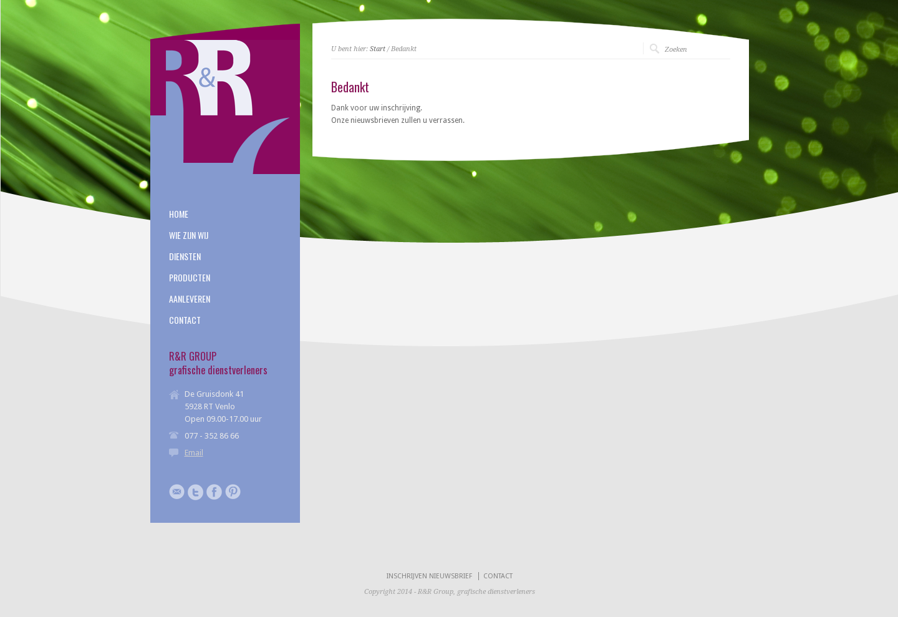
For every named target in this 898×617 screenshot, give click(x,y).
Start (377, 49)
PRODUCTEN (189, 277)
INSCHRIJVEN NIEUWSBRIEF (429, 576)
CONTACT (185, 320)
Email (194, 452)
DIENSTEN (185, 256)
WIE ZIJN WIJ (188, 235)
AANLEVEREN (189, 298)
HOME (178, 214)
